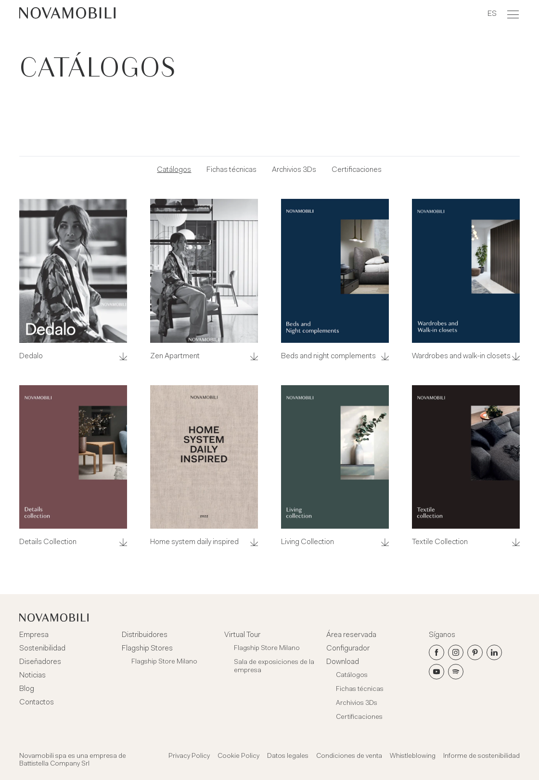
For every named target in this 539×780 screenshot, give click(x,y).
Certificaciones (357, 170)
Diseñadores (40, 662)
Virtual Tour (242, 635)
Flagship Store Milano (164, 662)
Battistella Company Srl (54, 764)
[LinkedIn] (494, 652)
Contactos (36, 702)
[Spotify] (455, 671)
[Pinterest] (475, 652)
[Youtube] (436, 671)
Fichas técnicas (231, 170)
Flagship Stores (147, 648)
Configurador (348, 648)
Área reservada (351, 635)
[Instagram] (455, 652)
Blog (26, 689)
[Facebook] (436, 652)
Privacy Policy (189, 756)
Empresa (34, 635)
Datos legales (287, 756)
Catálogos (174, 170)
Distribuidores (144, 635)
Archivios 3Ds (294, 170)
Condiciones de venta (349, 756)
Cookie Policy (238, 756)
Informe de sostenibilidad (481, 756)
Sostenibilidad (42, 648)
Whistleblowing (413, 756)
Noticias (32, 675)
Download (342, 662)
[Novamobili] (67, 14)
